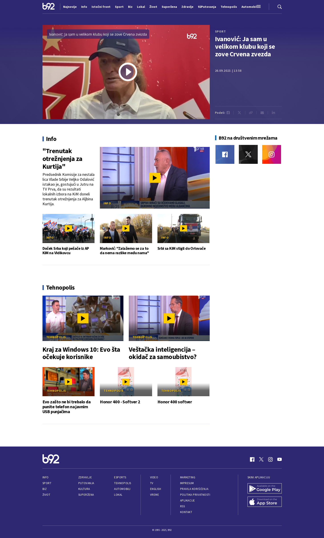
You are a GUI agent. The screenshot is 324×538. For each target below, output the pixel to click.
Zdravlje (85, 477)
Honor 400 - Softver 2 (120, 401)
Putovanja (86, 483)
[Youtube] (279, 459)
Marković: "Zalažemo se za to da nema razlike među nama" (124, 250)
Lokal (118, 495)
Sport (47, 483)
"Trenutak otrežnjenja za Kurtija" (62, 158)
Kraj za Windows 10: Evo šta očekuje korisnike (81, 353)
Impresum (187, 483)
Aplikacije (187, 500)
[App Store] (265, 502)
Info (107, 203)
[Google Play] (265, 488)
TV (151, 483)
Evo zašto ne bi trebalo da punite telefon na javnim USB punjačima (66, 406)
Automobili (122, 489)
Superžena (86, 495)
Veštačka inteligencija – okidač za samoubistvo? (163, 353)
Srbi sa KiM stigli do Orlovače (181, 248)
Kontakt (186, 512)
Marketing (187, 477)
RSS (182, 506)
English (155, 489)
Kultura (84, 489)
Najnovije (70, 7)
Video (154, 477)
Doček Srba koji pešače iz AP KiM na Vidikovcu (65, 250)
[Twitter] (248, 154)
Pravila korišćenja (194, 489)
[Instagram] (271, 154)
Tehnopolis (56, 337)
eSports (120, 477)
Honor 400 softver (174, 401)
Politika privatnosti (195, 495)
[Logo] (48, 6)
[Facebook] (224, 154)
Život (46, 495)
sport (220, 31)
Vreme (154, 495)
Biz (44, 489)
